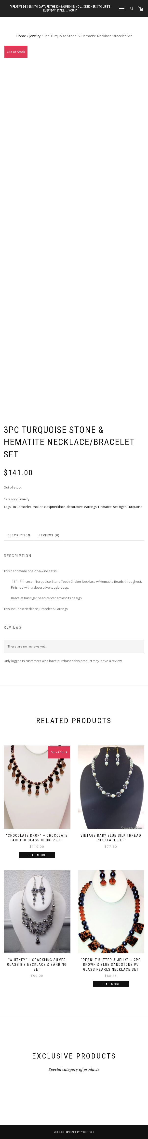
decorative (75, 506)
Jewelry (34, 36)
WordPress (87, 1131)
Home (21, 36)
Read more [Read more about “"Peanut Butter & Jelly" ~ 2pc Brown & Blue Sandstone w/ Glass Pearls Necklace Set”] (111, 984)
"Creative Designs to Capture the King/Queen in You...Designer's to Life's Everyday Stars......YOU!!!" (60, 8)
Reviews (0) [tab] (49, 535)
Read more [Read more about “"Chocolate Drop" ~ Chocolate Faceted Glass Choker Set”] (37, 855)
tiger (122, 506)
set (115, 506)
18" (14, 506)
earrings (90, 506)
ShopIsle (60, 1131)
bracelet (25, 506)
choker (37, 506)
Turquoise (135, 506)
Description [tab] (19, 535)
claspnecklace (54, 506)
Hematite (105, 506)
